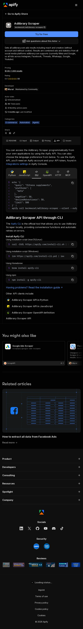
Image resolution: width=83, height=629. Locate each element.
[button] (41, 345)
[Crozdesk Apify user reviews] (75, 450)
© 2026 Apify (41, 507)
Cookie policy (41, 495)
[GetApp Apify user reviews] (6, 450)
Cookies (41, 501)
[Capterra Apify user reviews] (35, 450)
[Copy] (30, 27)
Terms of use (41, 482)
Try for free (41, 34)
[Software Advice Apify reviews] (18, 450)
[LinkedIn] (21, 414)
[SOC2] (46, 432)
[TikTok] (62, 414)
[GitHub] (37, 414)
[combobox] (41, 41)
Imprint (41, 476)
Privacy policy (41, 488)
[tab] (11, 140)
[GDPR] (36, 432)
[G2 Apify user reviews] (50, 450)
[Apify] (10, 5)
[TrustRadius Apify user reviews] (63, 450)
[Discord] (53, 414)
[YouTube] (45, 414)
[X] (29, 414)
